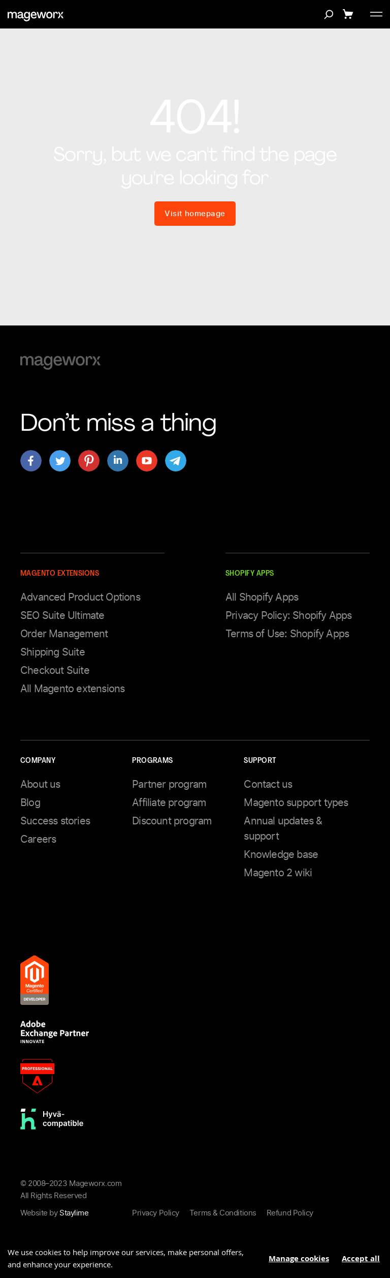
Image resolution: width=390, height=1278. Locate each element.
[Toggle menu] (376, 14)
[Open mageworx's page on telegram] (175, 460)
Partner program (169, 784)
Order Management (64, 633)
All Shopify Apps (261, 597)
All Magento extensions (72, 688)
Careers (38, 839)
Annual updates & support (283, 828)
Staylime (73, 1212)
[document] (195, 1254)
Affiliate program (169, 802)
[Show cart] (349, 14)
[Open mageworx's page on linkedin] (117, 460)
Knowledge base (281, 854)
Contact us (268, 784)
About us (40, 784)
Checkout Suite (54, 670)
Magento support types (296, 802)
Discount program (171, 820)
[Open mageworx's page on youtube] (146, 460)
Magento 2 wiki (278, 872)
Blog (30, 802)
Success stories (55, 820)
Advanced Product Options (80, 597)
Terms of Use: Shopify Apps (287, 633)
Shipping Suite (52, 652)
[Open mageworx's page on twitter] (60, 460)
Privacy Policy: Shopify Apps (288, 615)
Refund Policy (290, 1212)
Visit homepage (195, 213)
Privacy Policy (155, 1212)
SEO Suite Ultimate (62, 615)
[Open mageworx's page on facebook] (31, 460)
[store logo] (35, 16)
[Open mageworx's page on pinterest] (89, 460)
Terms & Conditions (222, 1212)
